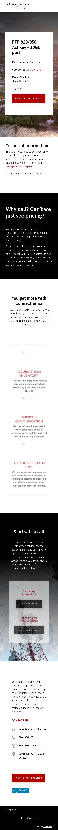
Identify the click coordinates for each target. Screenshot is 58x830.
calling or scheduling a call (20, 166)
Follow (23, 790)
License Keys (33, 69)
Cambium (34, 62)
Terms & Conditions (29, 818)
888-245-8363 (29, 605)
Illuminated (47, 827)
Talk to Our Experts (29, 98)
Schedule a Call (29, 628)
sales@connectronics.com (32, 729)
